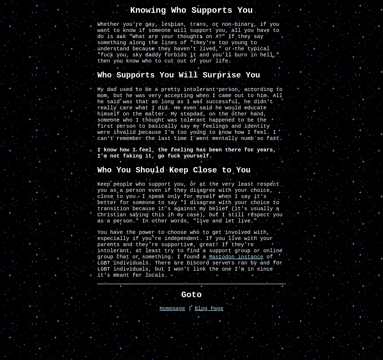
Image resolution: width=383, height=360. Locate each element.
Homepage (172, 351)
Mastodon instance (236, 293)
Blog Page (209, 351)
